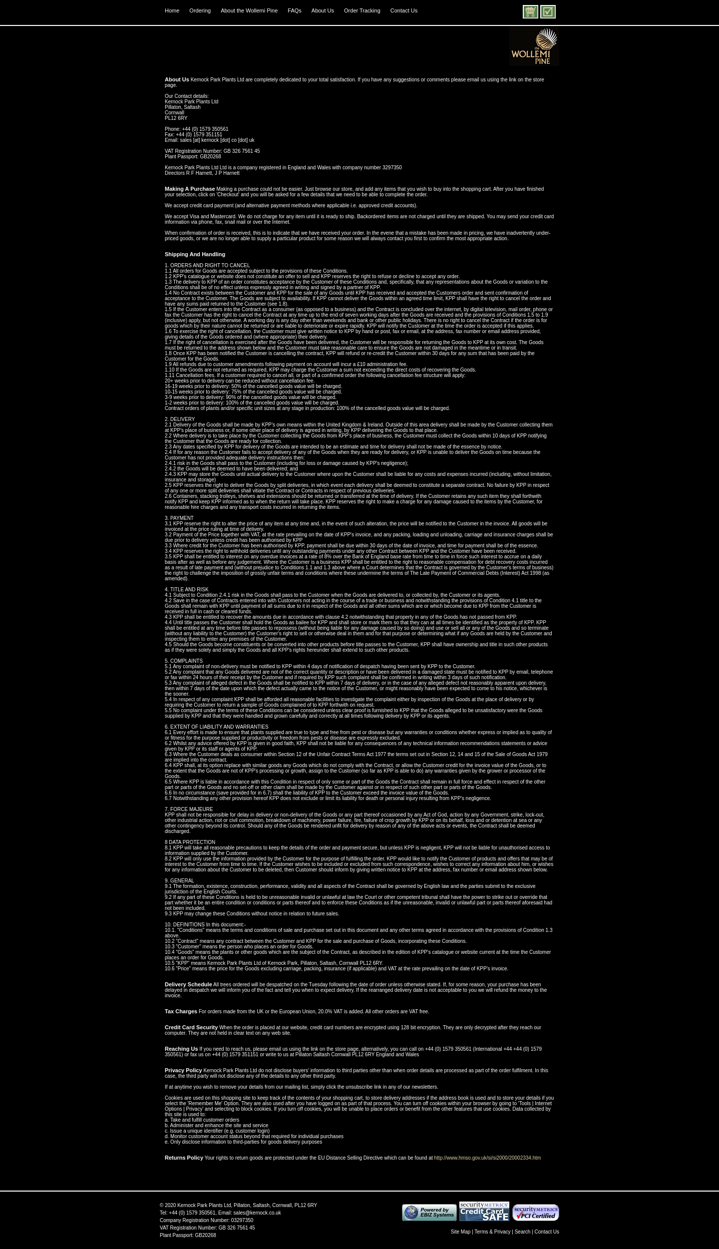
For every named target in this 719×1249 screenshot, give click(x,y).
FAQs (295, 10)
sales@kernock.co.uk (257, 1213)
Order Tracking (362, 10)
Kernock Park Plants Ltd (204, 1205)
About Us (323, 10)
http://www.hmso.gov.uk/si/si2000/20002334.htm (487, 1158)
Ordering (200, 10)
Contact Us (403, 10)
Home (172, 10)
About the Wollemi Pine (249, 10)
